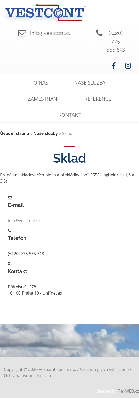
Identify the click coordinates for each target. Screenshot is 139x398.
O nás (40, 82)
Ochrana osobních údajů (27, 375)
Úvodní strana (14, 133)
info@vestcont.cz (50, 33)
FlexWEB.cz (128, 391)
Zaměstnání (43, 98)
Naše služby (89, 82)
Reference (97, 98)
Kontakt (69, 114)
